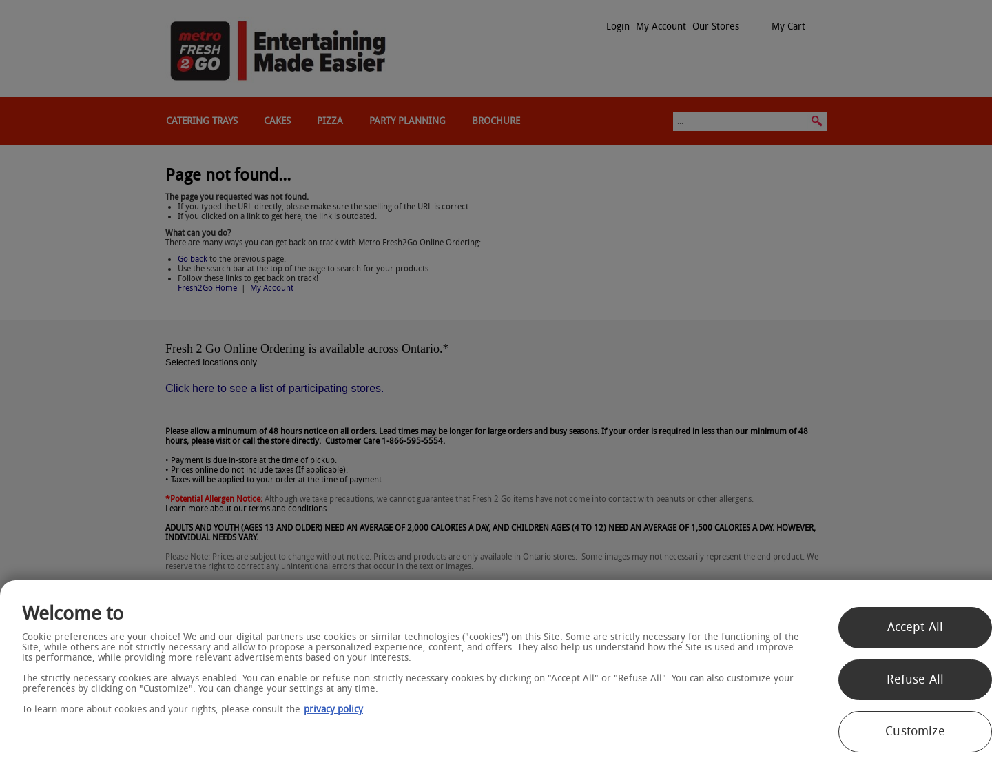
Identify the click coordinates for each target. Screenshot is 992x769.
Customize (915, 731)
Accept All (915, 627)
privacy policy (333, 709)
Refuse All (915, 679)
